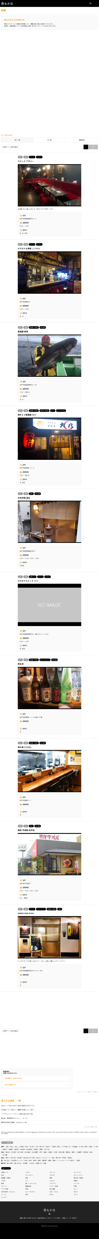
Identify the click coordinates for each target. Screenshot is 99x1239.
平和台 (64, 1158)
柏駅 (78, 1160)
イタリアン (53, 1183)
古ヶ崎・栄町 (83, 1147)
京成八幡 (61, 1152)
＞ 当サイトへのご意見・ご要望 (86, 1092)
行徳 (55, 1152)
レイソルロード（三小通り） (66, 1160)
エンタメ (4, 1197)
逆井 (30, 1160)
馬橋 (41, 1149)
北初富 (25, 1163)
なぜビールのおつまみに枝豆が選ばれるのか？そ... (18, 1105)
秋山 (11, 1147)
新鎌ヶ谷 (39, 1163)
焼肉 (51, 1178)
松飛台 (36, 1149)
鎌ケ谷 (3, 1163)
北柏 (25, 1160)
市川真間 (35, 1152)
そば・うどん (54, 1192)
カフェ (76, 1194)
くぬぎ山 (31, 1163)
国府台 (68, 1152)
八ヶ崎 (96, 1147)
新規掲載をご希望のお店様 (13, 1078)
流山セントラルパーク (43, 1158)
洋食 (26, 1189)
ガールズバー (29, 1175)
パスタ (27, 1172)
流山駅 (19, 1158)
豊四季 (44, 1160)
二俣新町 (79, 1152)
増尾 (49, 1160)
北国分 (50, 1152)
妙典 (90, 1152)
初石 (53, 1158)
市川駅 (14, 1152)
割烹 (2, 1183)
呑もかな (50, 1210)
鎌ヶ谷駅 (10, 1163)
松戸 (2, 1147)
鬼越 (45, 1152)
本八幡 (5, 1155)
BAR (2, 1175)
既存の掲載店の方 (10, 1085)
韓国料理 (28, 1186)
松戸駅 (23, 1149)
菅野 (73, 1152)
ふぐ (26, 1181)
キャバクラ (77, 1172)
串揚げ (76, 1181)
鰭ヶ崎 (58, 1158)
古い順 (49, 140)
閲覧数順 (81, 140)
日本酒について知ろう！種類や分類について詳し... (18, 1110)
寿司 (26, 1178)
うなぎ (3, 1181)
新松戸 (5, 1149)
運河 (7, 1158)
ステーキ (4, 1186)
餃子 (26, 1194)
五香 (90, 1147)
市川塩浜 (27, 1152)
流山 (2, 1158)
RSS (49, 1214)
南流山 (70, 1158)
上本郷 (21, 1147)
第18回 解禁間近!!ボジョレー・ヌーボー (15, 1118)
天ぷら (76, 1192)
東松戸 (17, 1149)
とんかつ (52, 1181)
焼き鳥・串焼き (78, 1178)
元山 (16, 1147)
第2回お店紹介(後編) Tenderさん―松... (14, 1122)
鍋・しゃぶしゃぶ (30, 1183)
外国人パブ (4, 1172)
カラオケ (52, 1175)
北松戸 (47, 1147)
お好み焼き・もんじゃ (8, 1192)
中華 (75, 1186)
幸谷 (58, 1147)
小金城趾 (74, 1147)
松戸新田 (29, 1149)
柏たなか (7, 1160)
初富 (44, 1163)
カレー (76, 1189)
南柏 (54, 1160)
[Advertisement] (49, 113)
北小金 (32, 1147)
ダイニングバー (78, 1175)
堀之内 (8, 1152)
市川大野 (20, 1152)
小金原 (53, 1147)
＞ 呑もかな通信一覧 (90, 1127)
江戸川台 (13, 1158)
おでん (52, 1194)
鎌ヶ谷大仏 (17, 1163)
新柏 (34, 1160)
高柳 (39, 1160)
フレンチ (76, 1183)
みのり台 (47, 1149)
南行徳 (86, 1152)
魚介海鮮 (52, 1189)
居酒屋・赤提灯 (6, 1178)
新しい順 (17, 140)
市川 (2, 1152)
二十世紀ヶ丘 (66, 1147)
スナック (52, 1172)
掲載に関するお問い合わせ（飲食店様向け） (33, 1218)
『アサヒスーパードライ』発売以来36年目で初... (17, 1114)
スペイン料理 (54, 1186)
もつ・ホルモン (30, 1192)
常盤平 (11, 1149)
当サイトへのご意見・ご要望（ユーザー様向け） (62, 1218)
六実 (7, 1147)
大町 (40, 1152)
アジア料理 (4, 1189)
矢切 (26, 1147)
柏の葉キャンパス (17, 1160)
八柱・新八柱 (39, 1147)
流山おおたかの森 (28, 1158)
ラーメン (4, 1194)
